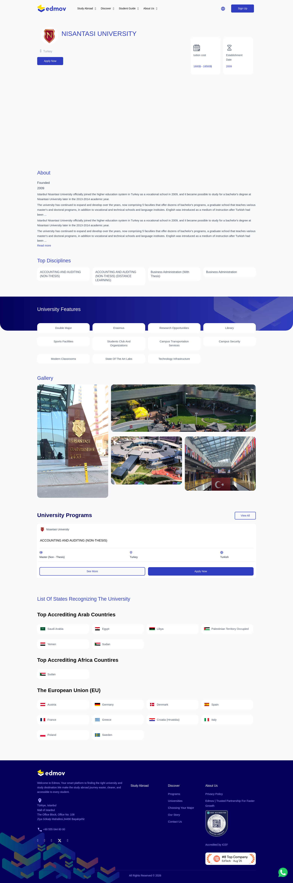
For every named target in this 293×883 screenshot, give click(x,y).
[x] (59, 839)
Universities (175, 800)
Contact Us (175, 821)
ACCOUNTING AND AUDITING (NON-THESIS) (59, 274)
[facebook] (37, 839)
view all (245, 515)
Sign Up (242, 8)
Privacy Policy (214, 793)
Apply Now (50, 60)
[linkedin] (44, 839)
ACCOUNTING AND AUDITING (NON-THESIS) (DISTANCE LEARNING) (115, 276)
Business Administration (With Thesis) (169, 274)
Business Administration (221, 272)
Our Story (174, 814)
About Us (149, 8)
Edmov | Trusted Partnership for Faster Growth (230, 803)
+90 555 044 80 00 (54, 828)
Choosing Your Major (181, 807)
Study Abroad (85, 8)
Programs (174, 793)
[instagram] (51, 839)
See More (92, 570)
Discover (106, 8)
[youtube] (67, 839)
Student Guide (127, 8)
